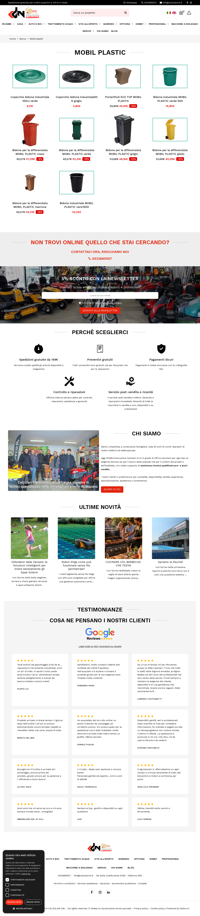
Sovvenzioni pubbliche (124, 883)
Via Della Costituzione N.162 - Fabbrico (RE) (119, 875)
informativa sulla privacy (108, 302)
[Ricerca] (125, 12)
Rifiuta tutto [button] (33, 902)
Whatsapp (130, 2)
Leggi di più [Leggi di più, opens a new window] (26, 874)
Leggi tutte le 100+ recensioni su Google (100, 646)
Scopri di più (112, 489)
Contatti (142, 883)
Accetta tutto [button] (14, 902)
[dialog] (23, 881)
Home (12, 38)
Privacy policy (141, 908)
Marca (22, 38)
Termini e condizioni (64, 883)
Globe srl (184, 908)
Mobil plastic (36, 38)
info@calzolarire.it (172, 2)
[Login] (189, 13)
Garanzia (104, 883)
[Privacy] (80, 303)
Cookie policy (158, 908)
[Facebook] (187, 3)
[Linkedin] (108, 892)
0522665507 (150, 2)
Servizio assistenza (88, 883)
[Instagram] (191, 3)
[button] (24, 908)
